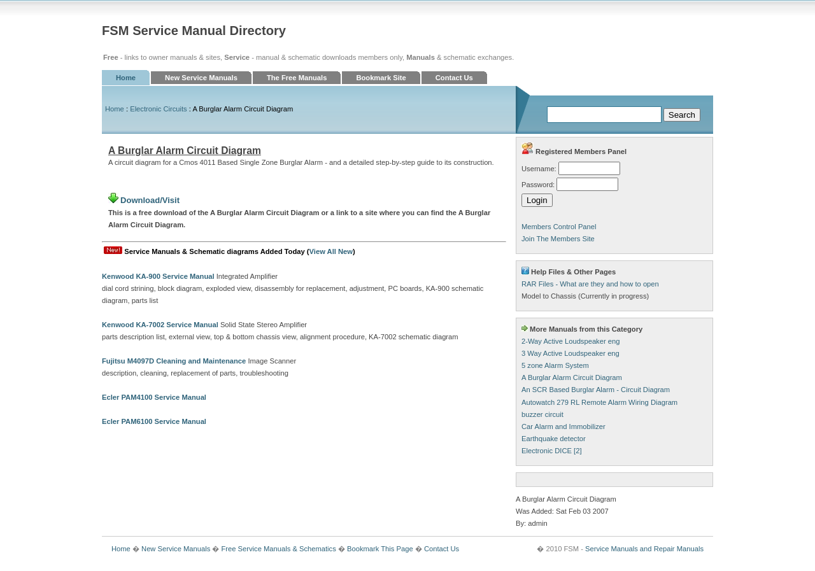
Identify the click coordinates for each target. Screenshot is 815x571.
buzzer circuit (542, 414)
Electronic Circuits (158, 109)
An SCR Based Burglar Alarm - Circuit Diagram (595, 389)
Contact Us (454, 77)
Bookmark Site (381, 77)
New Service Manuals (201, 77)
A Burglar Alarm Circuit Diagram (571, 377)
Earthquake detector (553, 438)
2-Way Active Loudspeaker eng (570, 341)
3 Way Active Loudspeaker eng (570, 353)
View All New (331, 251)
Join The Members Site (558, 239)
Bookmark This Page (380, 549)
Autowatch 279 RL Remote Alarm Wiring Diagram (599, 402)
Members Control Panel (559, 226)
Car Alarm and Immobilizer (563, 426)
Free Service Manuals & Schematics (278, 549)
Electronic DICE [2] (551, 451)
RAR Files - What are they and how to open (590, 284)
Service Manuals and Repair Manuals (644, 549)
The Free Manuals (297, 77)
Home (126, 77)
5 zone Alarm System (555, 365)
